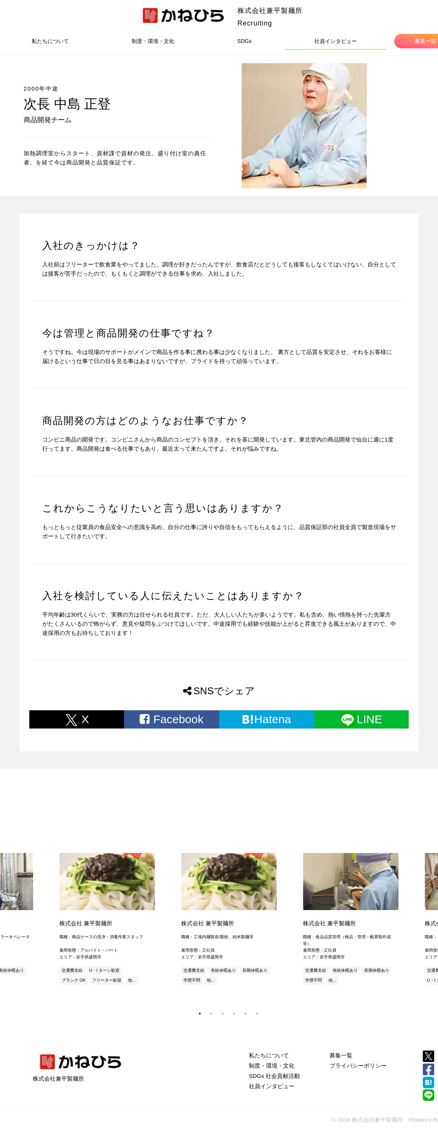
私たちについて (50, 41)
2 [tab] (211, 1013)
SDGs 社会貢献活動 (274, 1076)
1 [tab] (200, 1013)
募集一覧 (341, 1055)
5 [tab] (245, 1013)
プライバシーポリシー (358, 1065)
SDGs (244, 41)
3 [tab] (222, 1013)
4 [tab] (234, 1013)
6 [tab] (257, 1013)
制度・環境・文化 (153, 41)
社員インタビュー (335, 41)
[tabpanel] (228, 919)
